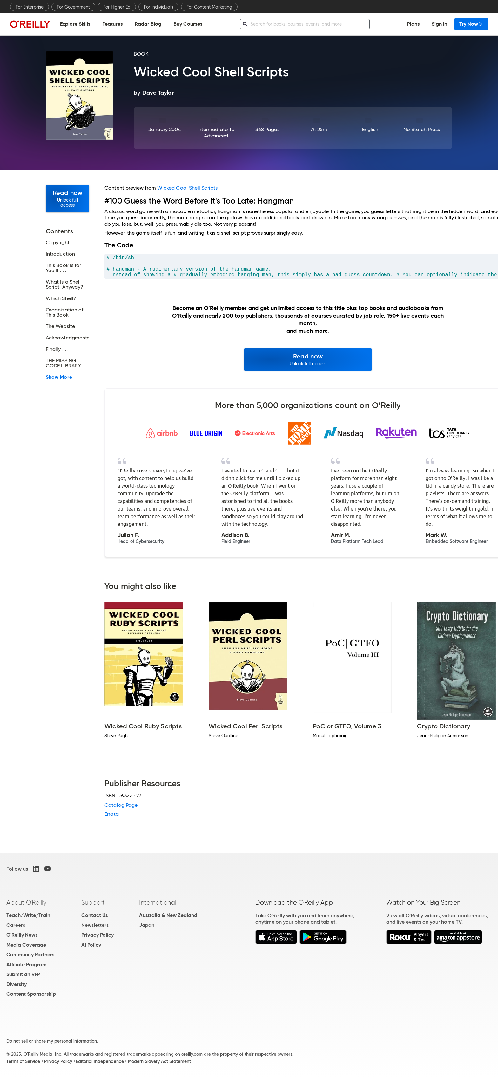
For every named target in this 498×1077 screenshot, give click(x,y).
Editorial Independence (100, 1061)
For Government (73, 7)
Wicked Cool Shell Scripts (187, 188)
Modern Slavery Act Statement (159, 1061)
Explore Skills (75, 24)
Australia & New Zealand (168, 915)
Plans (413, 24)
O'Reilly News (21, 935)
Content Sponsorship (31, 994)
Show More (59, 377)
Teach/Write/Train (28, 915)
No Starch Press (421, 129)
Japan (146, 925)
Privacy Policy (97, 935)
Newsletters (95, 925)
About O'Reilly (26, 902)
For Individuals (158, 7)
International (157, 902)
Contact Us (94, 915)
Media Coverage (26, 944)
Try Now (471, 24)
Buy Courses (187, 24)
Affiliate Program (26, 964)
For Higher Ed (117, 7)
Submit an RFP (23, 974)
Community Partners (30, 954)
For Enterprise (30, 7)
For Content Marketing (209, 7)
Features (112, 24)
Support (93, 902)
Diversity (16, 984)
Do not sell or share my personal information (51, 1041)
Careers (15, 925)
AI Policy (91, 944)
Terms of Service (23, 1061)
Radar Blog (148, 24)
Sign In (439, 24)
